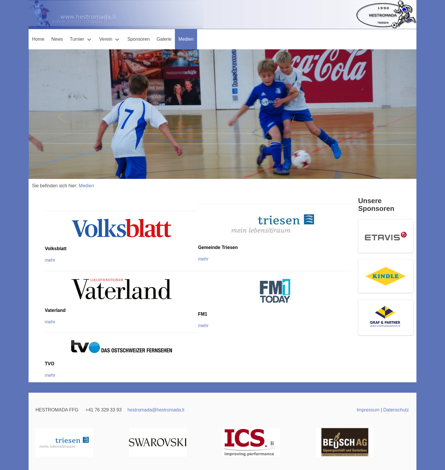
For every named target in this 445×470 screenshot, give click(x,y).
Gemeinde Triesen (218, 247)
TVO (49, 363)
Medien (185, 39)
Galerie (164, 39)
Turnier (77, 39)
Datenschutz (396, 409)
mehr (203, 258)
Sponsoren (138, 39)
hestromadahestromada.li (156, 409)
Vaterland (55, 310)
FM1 (202, 314)
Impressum (368, 409)
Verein (105, 39)
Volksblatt (55, 248)
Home (38, 39)
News (57, 39)
